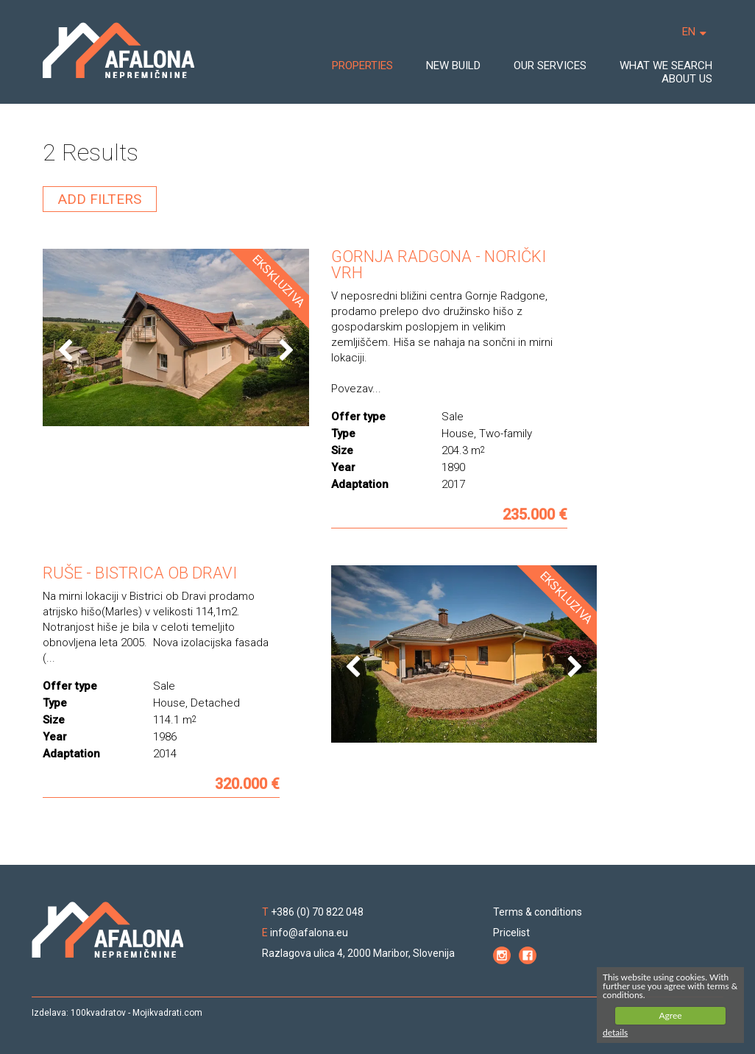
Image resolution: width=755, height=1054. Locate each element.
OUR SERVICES (550, 65)
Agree (670, 1015)
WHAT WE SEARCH (666, 65)
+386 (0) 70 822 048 (317, 912)
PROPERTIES (362, 65)
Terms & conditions (537, 912)
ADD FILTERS (99, 199)
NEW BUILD (453, 65)
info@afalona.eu (309, 932)
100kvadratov (98, 1013)
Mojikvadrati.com (167, 1013)
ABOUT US (687, 78)
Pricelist (511, 932)
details (615, 1032)
